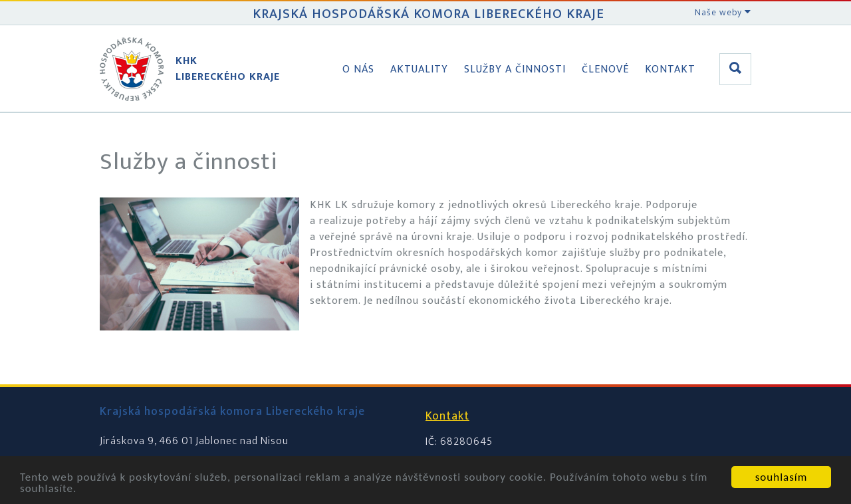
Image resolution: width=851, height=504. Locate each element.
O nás (358, 69)
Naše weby (723, 12)
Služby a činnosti (515, 69)
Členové (605, 69)
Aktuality (419, 69)
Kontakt (670, 69)
